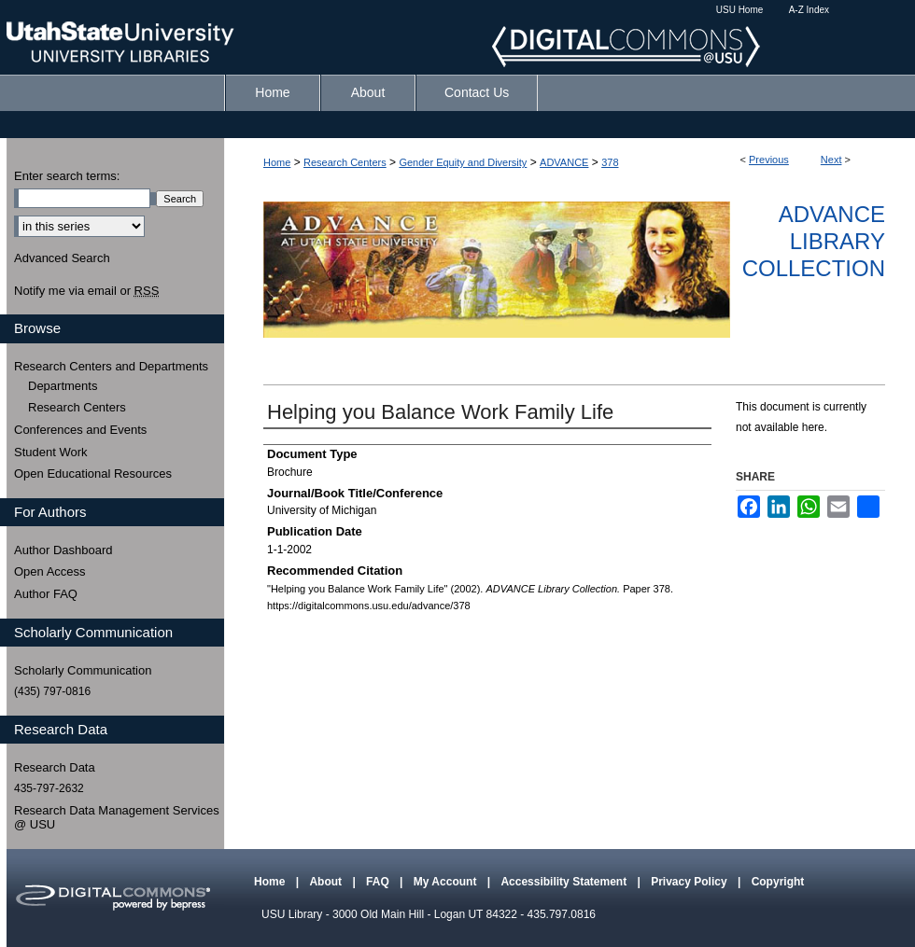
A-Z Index (809, 10)
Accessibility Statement (564, 881)
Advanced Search (62, 258)
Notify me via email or (86, 291)
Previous (769, 159)
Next (831, 159)
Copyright (778, 881)
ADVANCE (564, 162)
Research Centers (345, 162)
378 (609, 162)
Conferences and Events (80, 430)
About (327, 881)
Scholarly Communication (82, 670)
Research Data (54, 767)
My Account (447, 881)
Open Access (50, 571)
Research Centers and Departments (111, 366)
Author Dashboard (63, 550)
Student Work (51, 452)
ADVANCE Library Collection (813, 241)
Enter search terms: (67, 176)
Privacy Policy (690, 881)
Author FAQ (45, 594)
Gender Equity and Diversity (463, 162)
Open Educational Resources (93, 473)
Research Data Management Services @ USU (116, 817)
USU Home (740, 10)
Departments (62, 386)
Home (276, 162)
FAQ (379, 881)
